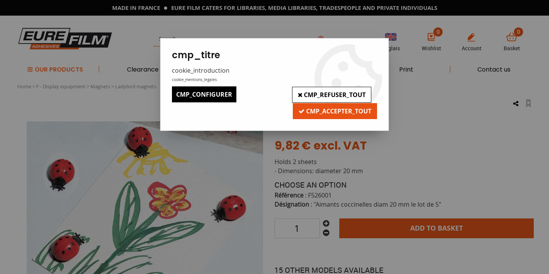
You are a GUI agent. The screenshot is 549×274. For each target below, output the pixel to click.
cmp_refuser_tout (331, 94)
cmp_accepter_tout (334, 110)
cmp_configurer (204, 94)
